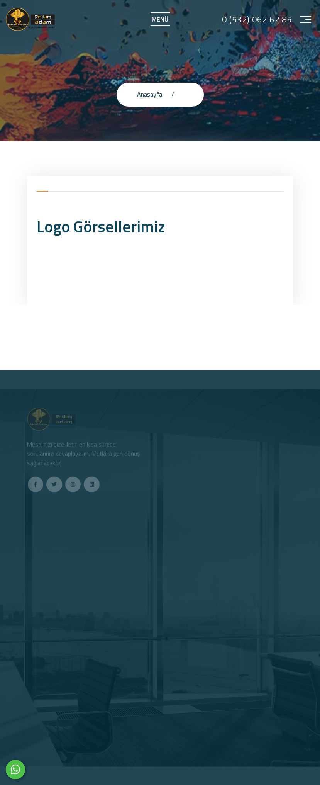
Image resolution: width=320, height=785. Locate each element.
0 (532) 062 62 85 (257, 19)
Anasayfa (149, 94)
